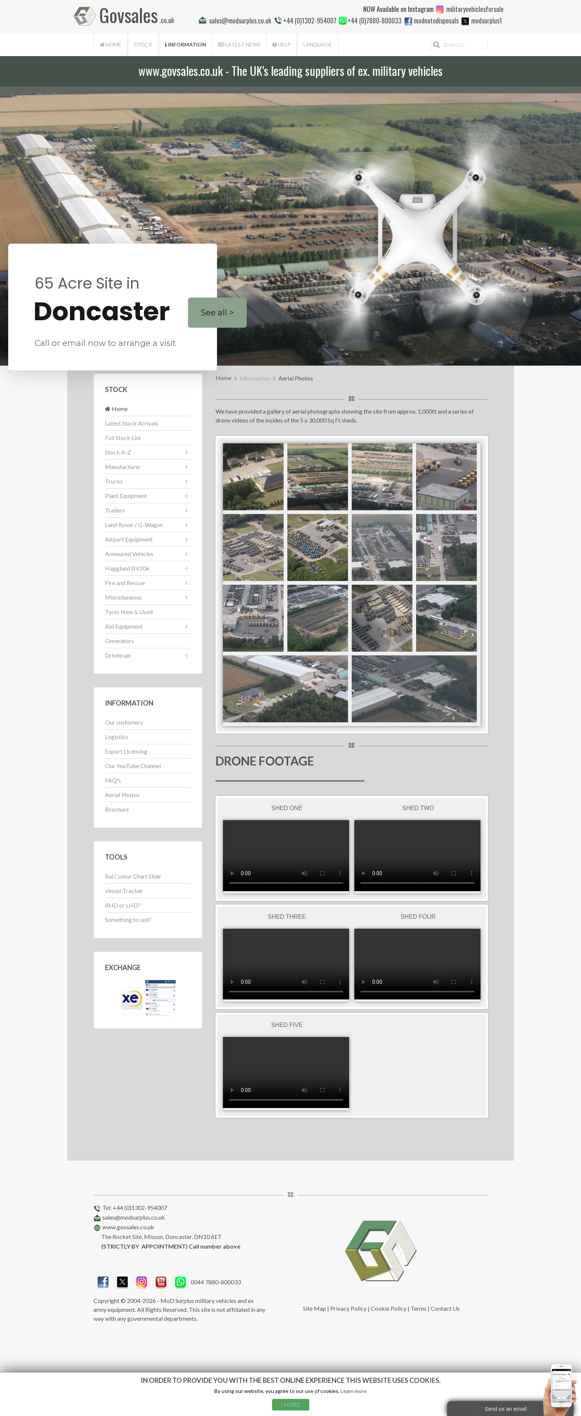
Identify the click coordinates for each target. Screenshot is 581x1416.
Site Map (314, 1308)
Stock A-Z (118, 452)
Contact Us (445, 1308)
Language (317, 44)
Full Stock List (123, 437)
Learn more (354, 1391)
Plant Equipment (126, 495)
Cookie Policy (388, 1308)
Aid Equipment (124, 626)
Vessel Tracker (124, 890)
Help (281, 44)
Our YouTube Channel (133, 765)
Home (110, 44)
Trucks (114, 481)
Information (185, 44)
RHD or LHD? (123, 905)
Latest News (239, 44)
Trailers (115, 510)
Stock (143, 44)
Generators (119, 640)
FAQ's (113, 780)
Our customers (124, 722)
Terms (419, 1308)
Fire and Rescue (125, 582)
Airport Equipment (129, 539)
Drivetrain (118, 655)
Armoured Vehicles (129, 553)
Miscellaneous (123, 597)
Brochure (117, 809)
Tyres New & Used (129, 611)
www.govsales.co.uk (128, 1226)
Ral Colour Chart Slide (133, 876)
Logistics (116, 736)
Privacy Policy (348, 1308)
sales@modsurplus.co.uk (133, 1217)
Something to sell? (128, 919)
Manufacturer (123, 466)
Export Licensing (126, 751)
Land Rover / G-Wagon (134, 524)
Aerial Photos (122, 794)
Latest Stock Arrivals (131, 423)
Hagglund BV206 (127, 568)
